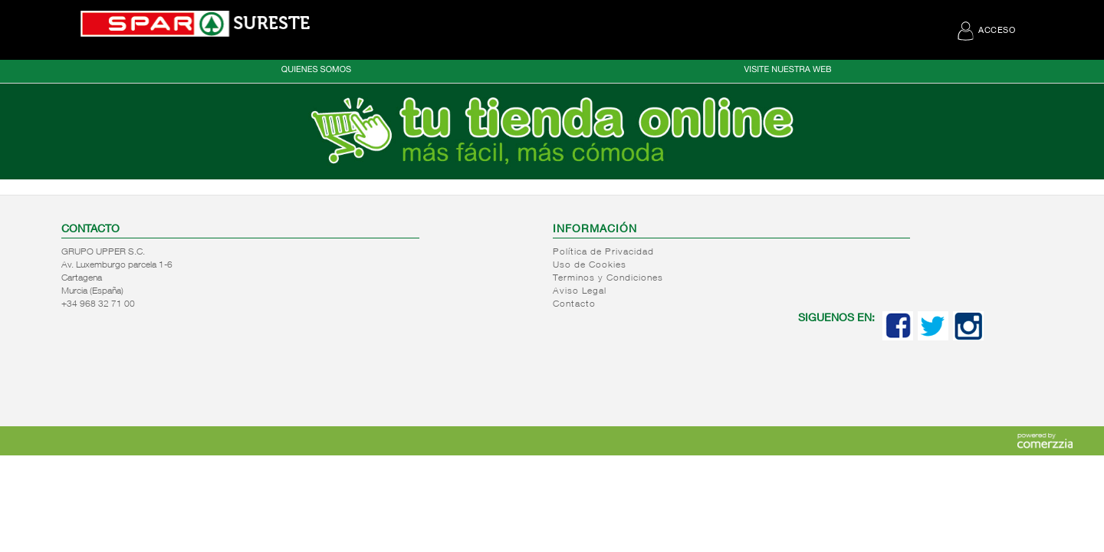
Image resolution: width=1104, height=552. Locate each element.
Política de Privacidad (603, 252)
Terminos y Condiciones (608, 278)
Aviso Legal (579, 291)
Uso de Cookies (589, 265)
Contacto (574, 304)
